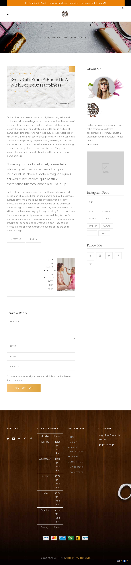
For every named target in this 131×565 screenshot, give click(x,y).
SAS (47, 37)
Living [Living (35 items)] (108, 219)
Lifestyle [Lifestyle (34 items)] (94, 219)
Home (71, 437)
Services (73, 456)
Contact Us (75, 462)
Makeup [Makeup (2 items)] (93, 226)
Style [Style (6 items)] (92, 233)
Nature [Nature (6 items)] (106, 226)
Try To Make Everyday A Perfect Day (50, 270)
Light (65, 37)
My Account (75, 467)
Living (33, 239)
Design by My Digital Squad (77, 558)
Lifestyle (16, 239)
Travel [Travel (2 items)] (104, 233)
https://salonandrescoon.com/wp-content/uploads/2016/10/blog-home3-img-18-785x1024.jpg (66, 274)
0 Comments (63, 103)
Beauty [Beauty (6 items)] (93, 211)
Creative (55, 37)
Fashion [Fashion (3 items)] (106, 211)
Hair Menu (74, 442)
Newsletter (76, 472)
